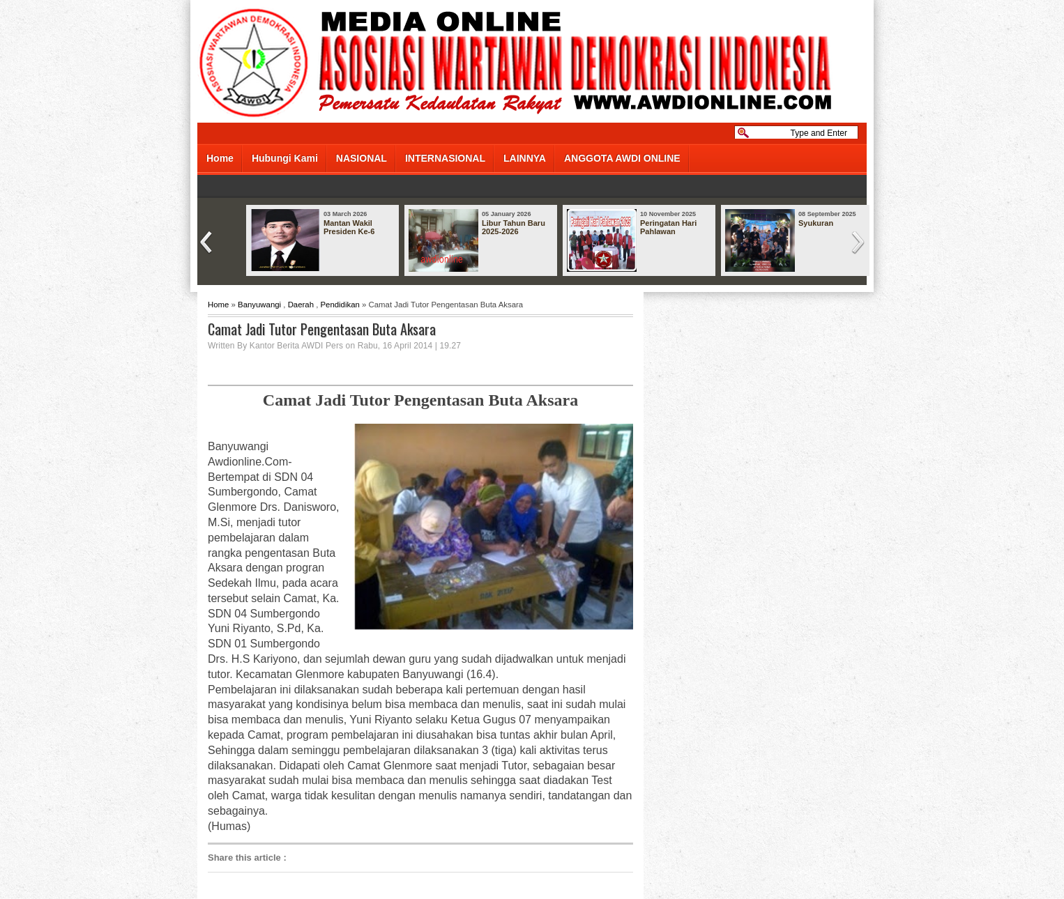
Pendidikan (339, 304)
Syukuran (815, 223)
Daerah (301, 304)
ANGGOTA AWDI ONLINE (622, 158)
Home (220, 158)
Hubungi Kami (285, 158)
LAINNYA (524, 158)
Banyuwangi (259, 304)
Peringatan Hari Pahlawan (668, 227)
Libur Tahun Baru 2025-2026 (513, 227)
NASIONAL (361, 158)
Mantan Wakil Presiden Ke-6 (349, 227)
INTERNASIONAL (445, 158)
